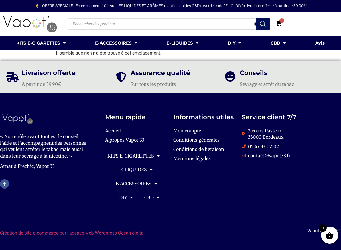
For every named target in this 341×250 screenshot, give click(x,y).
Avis (320, 43)
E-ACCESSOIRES (116, 43)
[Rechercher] (263, 24)
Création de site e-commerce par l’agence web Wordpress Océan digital (72, 233)
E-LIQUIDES (182, 43)
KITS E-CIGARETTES (41, 43)
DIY (234, 43)
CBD (278, 43)
